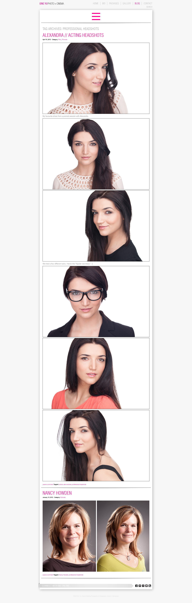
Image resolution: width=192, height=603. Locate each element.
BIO (103, 3)
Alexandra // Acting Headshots (73, 35)
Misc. (59, 39)
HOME (95, 3)
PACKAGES (114, 3)
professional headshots (79, 484)
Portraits (64, 39)
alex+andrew (67, 484)
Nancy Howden (57, 493)
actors (61, 484)
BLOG (137, 3)
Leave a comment (48, 484)
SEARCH (149, 7)
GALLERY (127, 3)
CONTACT (148, 3)
